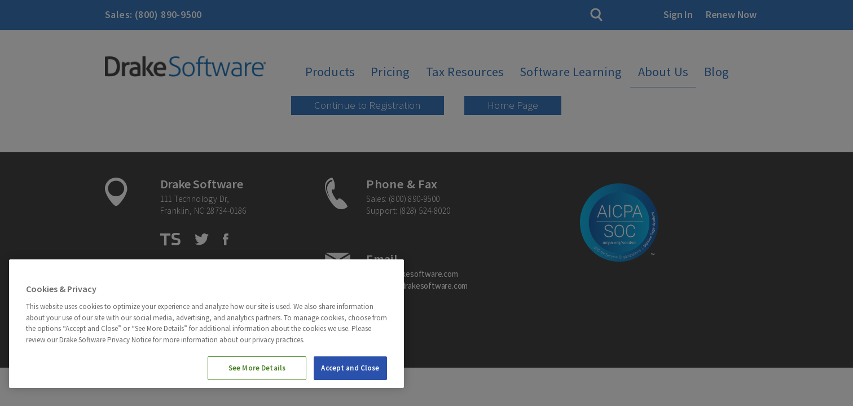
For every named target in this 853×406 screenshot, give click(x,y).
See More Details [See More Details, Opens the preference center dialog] (256, 368)
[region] (206, 323)
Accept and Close (350, 368)
